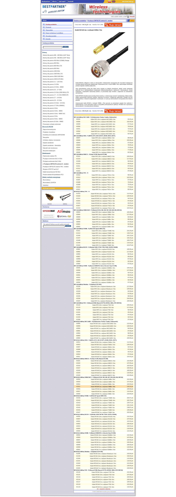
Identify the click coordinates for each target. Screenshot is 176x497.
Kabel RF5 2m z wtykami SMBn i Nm (103, 219)
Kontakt (48, 39)
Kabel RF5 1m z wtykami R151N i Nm (103, 254)
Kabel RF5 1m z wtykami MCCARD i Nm (103, 124)
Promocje (48, 27)
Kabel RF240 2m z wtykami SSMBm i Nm (103, 442)
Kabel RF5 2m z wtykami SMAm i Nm (103, 145)
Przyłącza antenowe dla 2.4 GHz (52, 158)
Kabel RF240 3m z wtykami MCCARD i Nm (103, 333)
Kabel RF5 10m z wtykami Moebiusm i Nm (103, 286)
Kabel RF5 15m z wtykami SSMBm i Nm (103, 270)
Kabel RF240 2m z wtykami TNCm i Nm (103, 201)
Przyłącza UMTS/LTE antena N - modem (100, 20)
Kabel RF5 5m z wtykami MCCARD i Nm (103, 131)
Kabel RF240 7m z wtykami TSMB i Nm (103, 412)
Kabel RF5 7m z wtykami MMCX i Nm (103, 171)
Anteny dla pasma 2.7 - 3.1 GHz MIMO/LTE (55, 95)
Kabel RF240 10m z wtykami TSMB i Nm (103, 398)
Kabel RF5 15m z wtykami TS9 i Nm (103, 307)
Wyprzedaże (49, 30)
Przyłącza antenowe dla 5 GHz (52, 161)
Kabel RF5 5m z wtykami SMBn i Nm (103, 224)
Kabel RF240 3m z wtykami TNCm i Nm (103, 203)
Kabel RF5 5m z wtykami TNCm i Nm (103, 187)
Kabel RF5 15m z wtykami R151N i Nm (103, 251)
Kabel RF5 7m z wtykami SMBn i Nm (103, 226)
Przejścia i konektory (49, 132)
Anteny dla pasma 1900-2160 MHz (53, 76)
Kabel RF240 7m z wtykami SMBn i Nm (103, 394)
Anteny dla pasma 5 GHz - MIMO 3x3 (54, 113)
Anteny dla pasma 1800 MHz (51, 71)
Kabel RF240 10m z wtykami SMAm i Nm (103, 342)
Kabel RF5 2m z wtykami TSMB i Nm (103, 238)
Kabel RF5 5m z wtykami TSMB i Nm (103, 243)
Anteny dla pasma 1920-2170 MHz (53, 79)
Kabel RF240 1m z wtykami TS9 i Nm (103, 477)
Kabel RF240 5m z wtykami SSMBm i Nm (103, 447)
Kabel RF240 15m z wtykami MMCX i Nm (103, 363)
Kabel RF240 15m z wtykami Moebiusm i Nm (103, 456)
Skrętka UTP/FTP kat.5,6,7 (51, 169)
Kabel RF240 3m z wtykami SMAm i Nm (103, 352)
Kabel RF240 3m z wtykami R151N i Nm (103, 426)
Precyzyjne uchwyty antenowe (52, 124)
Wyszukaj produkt (51, 36)
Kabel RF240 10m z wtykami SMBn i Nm (103, 379)
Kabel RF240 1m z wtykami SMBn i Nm (103, 384)
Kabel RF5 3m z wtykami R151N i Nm (103, 259)
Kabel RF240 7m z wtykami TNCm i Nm (103, 208)
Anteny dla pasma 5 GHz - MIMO (52, 111)
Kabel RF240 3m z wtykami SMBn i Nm (103, 389)
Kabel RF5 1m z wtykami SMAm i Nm (103, 142)
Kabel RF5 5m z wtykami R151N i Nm (103, 261)
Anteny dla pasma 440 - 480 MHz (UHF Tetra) (56, 58)
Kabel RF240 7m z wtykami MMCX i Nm (103, 375)
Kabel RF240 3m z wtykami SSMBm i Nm (103, 444)
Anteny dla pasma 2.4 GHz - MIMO (53, 87)
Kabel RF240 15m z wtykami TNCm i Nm (103, 196)
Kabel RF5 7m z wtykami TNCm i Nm (103, 189)
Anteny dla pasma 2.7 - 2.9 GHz (52, 97)
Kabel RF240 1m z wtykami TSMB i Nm (103, 403)
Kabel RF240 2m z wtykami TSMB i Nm (103, 405)
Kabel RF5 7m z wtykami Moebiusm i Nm (103, 301)
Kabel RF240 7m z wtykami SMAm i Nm (103, 356)
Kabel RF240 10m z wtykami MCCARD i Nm (103, 323)
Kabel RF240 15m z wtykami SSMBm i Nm (103, 437)
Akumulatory (46, 180)
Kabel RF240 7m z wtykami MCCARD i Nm (103, 338)
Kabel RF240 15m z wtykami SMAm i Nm (103, 344)
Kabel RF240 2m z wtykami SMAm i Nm (103, 349)
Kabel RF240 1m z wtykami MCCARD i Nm (103, 328)
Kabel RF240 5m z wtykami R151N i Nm (103, 428)
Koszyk (131, 16)
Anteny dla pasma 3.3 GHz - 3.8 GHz (54, 103)
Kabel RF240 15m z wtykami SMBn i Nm (103, 382)
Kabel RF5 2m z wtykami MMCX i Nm (103, 163)
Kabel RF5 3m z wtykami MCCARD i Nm (103, 129)
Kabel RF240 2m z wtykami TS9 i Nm (103, 479)
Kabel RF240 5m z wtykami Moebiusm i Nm (103, 465)
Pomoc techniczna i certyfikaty (54, 33)
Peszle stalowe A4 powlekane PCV (53, 174)
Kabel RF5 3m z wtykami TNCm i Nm (103, 184)
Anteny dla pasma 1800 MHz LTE (53, 73)
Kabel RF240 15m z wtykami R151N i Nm (103, 419)
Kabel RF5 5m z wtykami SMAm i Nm (103, 150)
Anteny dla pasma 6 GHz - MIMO (52, 119)
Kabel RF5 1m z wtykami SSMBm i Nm (103, 272)
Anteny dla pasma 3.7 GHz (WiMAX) (53, 105)
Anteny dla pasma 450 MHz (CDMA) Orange (56, 60)
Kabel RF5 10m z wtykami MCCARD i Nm (103, 119)
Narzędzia (46, 137)
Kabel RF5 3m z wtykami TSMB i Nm (103, 240)
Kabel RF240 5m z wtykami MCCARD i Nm (103, 335)
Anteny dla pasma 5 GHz (50, 108)
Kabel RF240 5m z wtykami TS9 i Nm (103, 487)
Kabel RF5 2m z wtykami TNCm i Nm (103, 182)
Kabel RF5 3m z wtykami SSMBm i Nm (103, 277)
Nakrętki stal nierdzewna (50, 148)
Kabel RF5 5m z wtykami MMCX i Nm (103, 168)
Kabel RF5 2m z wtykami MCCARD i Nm (103, 126)
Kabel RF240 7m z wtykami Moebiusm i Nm (103, 468)
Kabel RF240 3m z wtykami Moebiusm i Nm (103, 463)
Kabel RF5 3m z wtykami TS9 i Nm (103, 314)
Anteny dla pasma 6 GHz (50, 116)
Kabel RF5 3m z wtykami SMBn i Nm (103, 222)
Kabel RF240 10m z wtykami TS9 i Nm (103, 472)
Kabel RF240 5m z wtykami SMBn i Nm (103, 391)
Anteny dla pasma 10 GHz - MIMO (53, 121)
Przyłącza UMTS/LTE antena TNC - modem (56, 166)
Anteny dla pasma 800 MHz (51, 63)
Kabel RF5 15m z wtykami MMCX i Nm (103, 159)
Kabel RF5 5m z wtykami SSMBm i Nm (103, 280)
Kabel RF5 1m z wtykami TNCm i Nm (103, 180)
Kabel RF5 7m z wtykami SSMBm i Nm (103, 282)
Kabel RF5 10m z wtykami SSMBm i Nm (103, 268)
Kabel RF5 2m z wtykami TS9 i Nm (103, 312)
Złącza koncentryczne (49, 129)
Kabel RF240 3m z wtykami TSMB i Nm (103, 407)
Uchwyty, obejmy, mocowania (51, 140)
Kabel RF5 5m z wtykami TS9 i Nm (103, 317)
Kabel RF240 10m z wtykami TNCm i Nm (103, 193)
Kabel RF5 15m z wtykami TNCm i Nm (103, 177)
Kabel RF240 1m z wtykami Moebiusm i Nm (103, 458)
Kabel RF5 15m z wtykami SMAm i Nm (103, 140)
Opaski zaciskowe (48, 142)
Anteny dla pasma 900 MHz (51, 68)
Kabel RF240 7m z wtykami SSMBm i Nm (103, 449)
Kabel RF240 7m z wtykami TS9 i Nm (103, 484)
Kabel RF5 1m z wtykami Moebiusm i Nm (103, 291)
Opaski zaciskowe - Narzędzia (52, 145)
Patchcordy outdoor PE (50, 156)
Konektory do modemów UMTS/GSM (54, 134)
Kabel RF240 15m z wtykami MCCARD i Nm (103, 326)
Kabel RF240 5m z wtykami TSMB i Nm (103, 410)
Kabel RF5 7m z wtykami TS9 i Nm (103, 319)
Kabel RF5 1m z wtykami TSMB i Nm (103, 235)
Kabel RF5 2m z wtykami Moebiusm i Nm (103, 293)
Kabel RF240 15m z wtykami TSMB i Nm (103, 400)
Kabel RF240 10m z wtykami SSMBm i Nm (103, 435)
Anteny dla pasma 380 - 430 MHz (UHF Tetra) (56, 55)
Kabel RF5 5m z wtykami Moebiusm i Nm (103, 298)
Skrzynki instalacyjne (49, 150)
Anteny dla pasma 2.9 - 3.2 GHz (52, 100)
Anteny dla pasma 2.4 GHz (51, 84)
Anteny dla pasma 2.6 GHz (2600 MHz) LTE (56, 92)
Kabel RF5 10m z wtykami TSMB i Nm (103, 230)
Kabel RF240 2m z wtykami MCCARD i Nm (103, 331)
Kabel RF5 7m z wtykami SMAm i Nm (103, 152)
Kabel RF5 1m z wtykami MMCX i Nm (103, 161)
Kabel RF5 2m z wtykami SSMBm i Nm (103, 275)
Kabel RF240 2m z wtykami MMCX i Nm (103, 368)
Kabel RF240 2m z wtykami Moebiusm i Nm (103, 461)
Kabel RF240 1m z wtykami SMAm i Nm (103, 347)
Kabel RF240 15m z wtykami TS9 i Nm (103, 474)
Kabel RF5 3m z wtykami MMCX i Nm (103, 166)
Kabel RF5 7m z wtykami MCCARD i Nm (103, 134)
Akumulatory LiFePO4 (49, 182)
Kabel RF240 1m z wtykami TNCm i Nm (103, 198)
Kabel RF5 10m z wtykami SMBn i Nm (103, 212)
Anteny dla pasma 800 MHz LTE (52, 65)
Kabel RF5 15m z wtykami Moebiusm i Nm (103, 289)
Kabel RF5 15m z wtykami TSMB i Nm (103, 233)
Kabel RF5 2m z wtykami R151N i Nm (103, 256)
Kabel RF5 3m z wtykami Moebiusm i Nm (103, 296)
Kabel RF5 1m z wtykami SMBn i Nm (103, 217)
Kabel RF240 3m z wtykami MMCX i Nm (103, 370)
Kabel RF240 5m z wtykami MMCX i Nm (103, 373)
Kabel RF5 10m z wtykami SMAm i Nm (103, 138)
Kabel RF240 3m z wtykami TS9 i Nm (103, 482)
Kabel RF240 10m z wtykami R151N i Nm (103, 416)
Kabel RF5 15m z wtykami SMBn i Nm (103, 214)
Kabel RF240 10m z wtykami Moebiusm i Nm (103, 453)
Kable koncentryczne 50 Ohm (51, 172)
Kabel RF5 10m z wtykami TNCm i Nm (103, 175)
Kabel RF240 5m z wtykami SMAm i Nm (103, 354)
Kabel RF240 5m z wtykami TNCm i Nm (103, 205)
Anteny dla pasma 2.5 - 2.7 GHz (52, 89)
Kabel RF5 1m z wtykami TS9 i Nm (103, 310)
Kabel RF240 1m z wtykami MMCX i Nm (103, 365)
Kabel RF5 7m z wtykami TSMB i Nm (103, 245)
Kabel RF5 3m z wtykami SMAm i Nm (103, 147)
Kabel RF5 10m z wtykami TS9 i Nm (103, 305)
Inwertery (45, 185)
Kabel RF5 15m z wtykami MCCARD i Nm (103, 121)
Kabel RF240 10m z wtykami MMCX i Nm (103, 361)
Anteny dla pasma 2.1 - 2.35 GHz (53, 81)
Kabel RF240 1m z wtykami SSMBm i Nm (103, 440)
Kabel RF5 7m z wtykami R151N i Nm (103, 264)
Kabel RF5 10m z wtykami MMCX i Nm (103, 156)
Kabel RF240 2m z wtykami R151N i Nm (103, 424)
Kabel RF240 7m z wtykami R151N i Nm (103, 431)
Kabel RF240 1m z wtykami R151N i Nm (103, 421)
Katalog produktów (51, 24)
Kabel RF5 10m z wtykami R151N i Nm (103, 249)
